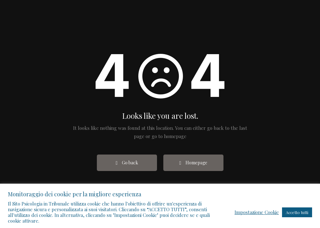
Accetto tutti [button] (297, 212)
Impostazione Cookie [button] (257, 212)
